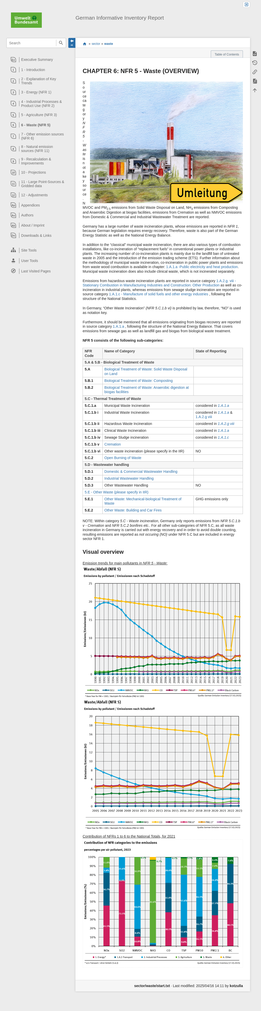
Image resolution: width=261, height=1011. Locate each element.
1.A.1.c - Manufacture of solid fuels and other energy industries (159, 294)
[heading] (36, 59)
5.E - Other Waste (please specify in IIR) (116, 492)
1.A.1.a (119, 326)
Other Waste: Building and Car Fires (133, 510)
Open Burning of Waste (123, 458)
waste (108, 44)
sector (96, 44)
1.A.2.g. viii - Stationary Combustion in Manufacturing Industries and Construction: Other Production (159, 283)
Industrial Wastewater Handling (129, 478)
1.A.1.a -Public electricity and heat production (202, 267)
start (84, 44)
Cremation (113, 444)
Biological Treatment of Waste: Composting (139, 381)
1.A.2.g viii (203, 417)
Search (61, 43)
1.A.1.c (223, 437)
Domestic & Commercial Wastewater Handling (141, 471)
